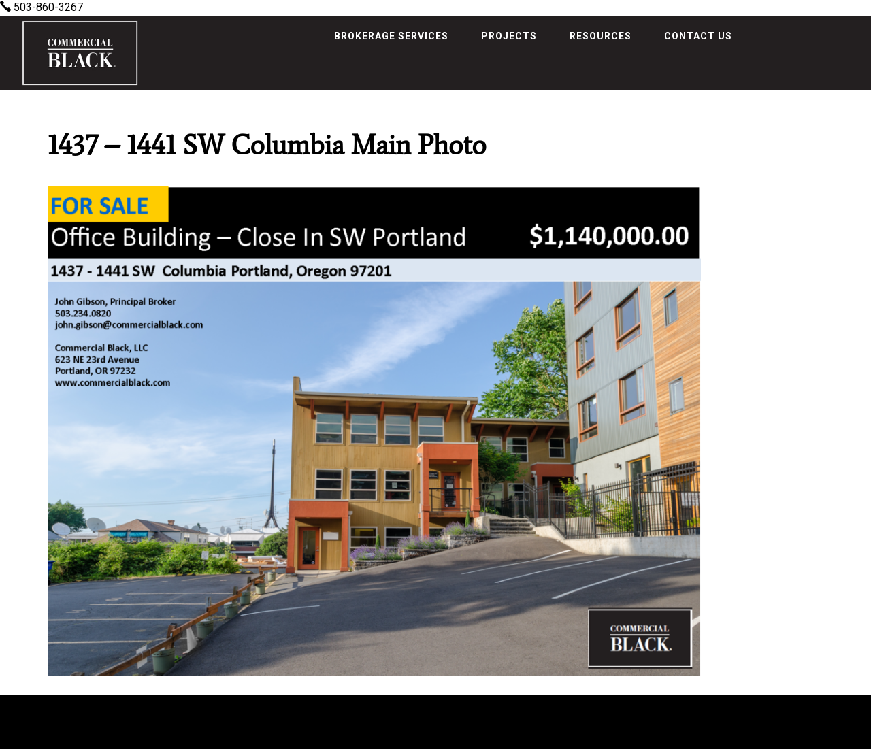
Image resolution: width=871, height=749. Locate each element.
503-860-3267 (41, 7)
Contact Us (698, 36)
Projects (509, 36)
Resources (600, 36)
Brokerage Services (391, 36)
